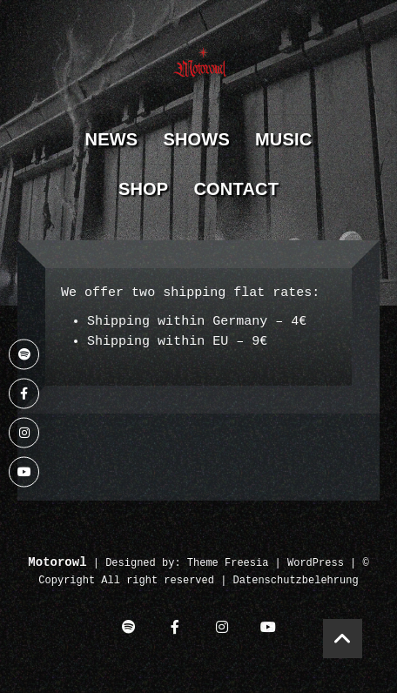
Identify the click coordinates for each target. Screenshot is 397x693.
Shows (196, 139)
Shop (143, 188)
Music (283, 139)
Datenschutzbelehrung (296, 581)
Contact (236, 188)
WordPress (315, 563)
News (111, 139)
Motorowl (57, 563)
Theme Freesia (228, 563)
